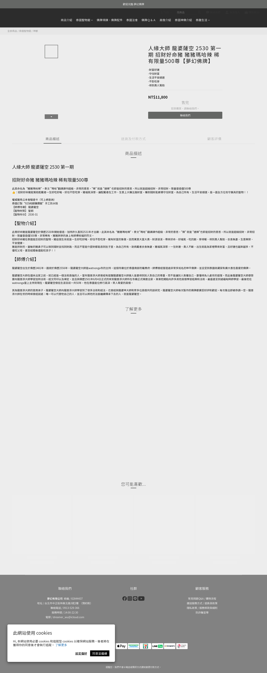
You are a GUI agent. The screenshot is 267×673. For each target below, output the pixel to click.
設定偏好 (81, 653)
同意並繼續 (99, 653)
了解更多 (61, 645)
